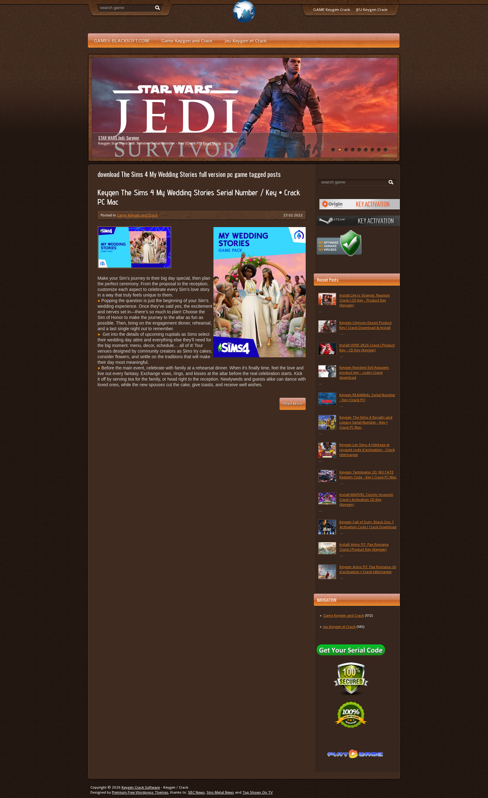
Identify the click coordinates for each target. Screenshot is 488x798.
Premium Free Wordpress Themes (140, 792)
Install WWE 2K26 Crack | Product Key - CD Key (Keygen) (367, 348)
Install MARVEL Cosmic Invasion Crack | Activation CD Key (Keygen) (366, 499)
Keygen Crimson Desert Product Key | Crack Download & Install (365, 325)
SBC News (196, 792)
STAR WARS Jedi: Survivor (118, 137)
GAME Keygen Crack (331, 9)
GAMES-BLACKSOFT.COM (121, 41)
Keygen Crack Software (141, 787)
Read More (212, 143)
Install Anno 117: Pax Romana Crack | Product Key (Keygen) (364, 547)
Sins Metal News (220, 792)
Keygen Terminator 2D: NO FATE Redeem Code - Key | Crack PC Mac (368, 475)
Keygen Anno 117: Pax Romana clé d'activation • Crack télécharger (367, 569)
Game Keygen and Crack (186, 41)
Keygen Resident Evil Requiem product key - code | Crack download (364, 372)
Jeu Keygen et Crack (245, 41)
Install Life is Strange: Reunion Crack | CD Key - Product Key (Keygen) (364, 300)
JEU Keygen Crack (371, 9)
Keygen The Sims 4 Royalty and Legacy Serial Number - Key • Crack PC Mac (365, 422)
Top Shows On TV (257, 792)
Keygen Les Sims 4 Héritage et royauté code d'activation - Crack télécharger (367, 449)
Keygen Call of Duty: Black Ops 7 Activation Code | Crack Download (367, 525)
